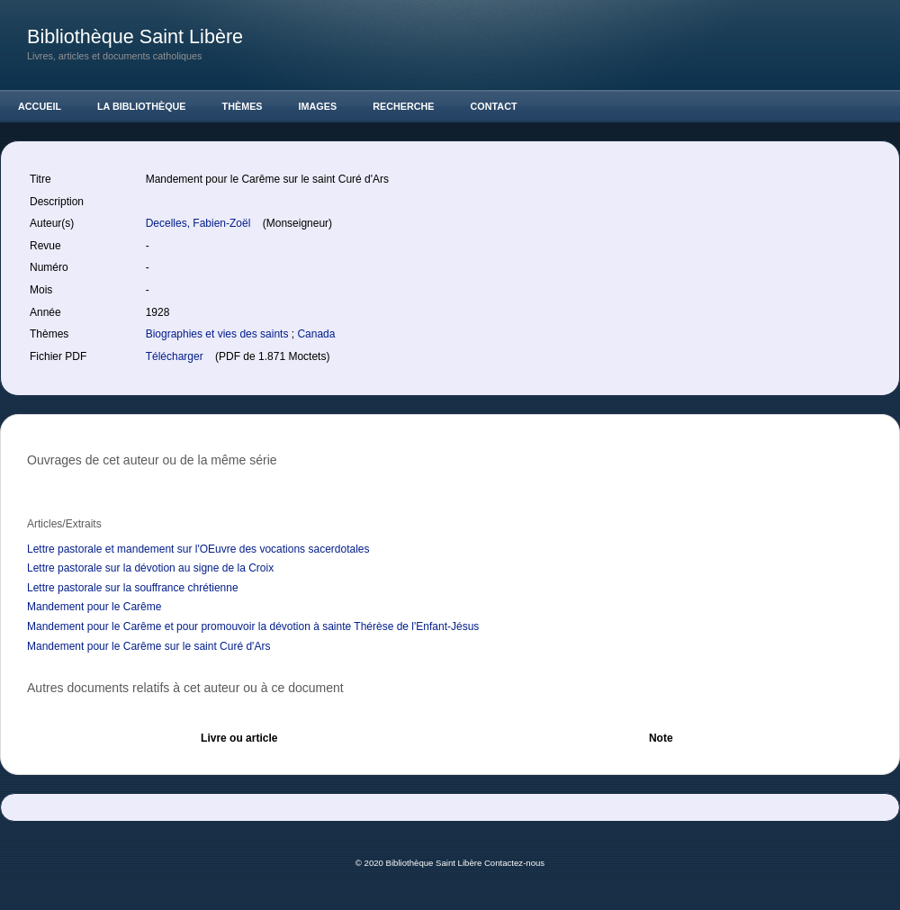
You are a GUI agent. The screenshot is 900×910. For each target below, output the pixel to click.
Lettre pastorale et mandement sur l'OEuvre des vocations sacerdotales (198, 549)
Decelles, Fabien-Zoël (200, 223)
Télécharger (176, 356)
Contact (494, 106)
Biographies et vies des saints (219, 334)
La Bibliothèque (141, 106)
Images (318, 106)
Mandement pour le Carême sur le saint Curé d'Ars (148, 646)
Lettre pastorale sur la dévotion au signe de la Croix (150, 568)
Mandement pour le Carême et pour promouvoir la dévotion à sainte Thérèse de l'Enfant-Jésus (253, 626)
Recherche (403, 106)
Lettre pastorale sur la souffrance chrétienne (132, 587)
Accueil (39, 106)
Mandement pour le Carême (94, 606)
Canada (316, 334)
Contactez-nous (514, 863)
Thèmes (242, 106)
